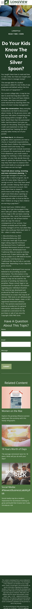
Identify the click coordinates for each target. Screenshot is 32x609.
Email (3, 340)
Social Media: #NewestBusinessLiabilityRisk (16, 490)
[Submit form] (6, 366)
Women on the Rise (12, 411)
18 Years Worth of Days (14, 449)
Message (4, 350)
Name (3, 329)
